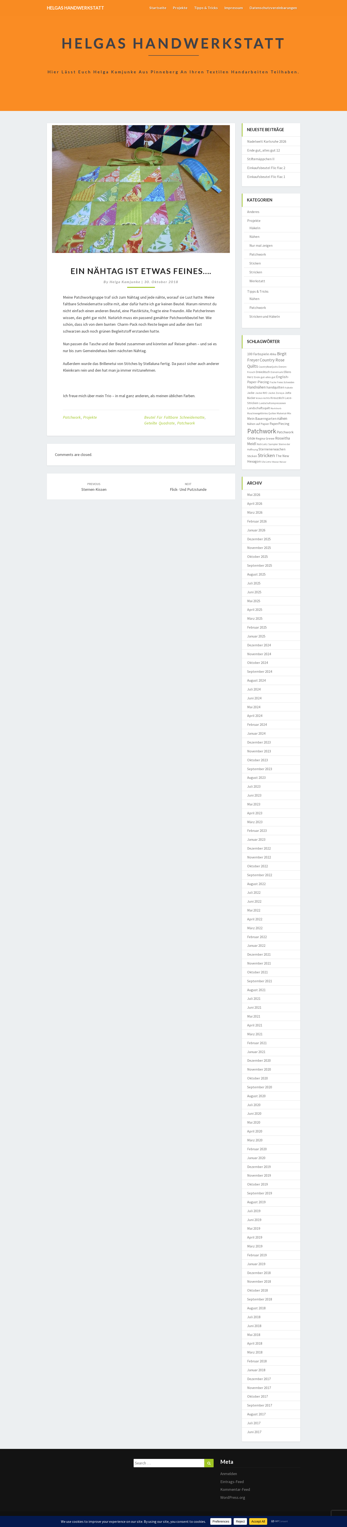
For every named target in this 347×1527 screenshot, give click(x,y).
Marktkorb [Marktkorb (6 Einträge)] (276, 408)
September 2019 (259, 1193)
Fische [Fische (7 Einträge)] (273, 382)
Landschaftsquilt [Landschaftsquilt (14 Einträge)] (258, 408)
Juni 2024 (254, 698)
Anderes (253, 211)
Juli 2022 (254, 892)
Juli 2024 (254, 689)
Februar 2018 (257, 1361)
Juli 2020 (254, 1105)
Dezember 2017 (259, 1379)
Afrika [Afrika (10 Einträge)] (273, 354)
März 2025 (255, 618)
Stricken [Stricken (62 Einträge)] (266, 455)
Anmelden (228, 1473)
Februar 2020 (257, 1149)
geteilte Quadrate (159, 423)
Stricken (255, 272)
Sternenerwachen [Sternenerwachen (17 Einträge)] (272, 449)
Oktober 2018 (257, 1290)
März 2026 (255, 512)
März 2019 (255, 1246)
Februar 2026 (257, 521)
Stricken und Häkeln (264, 316)
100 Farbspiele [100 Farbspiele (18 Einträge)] (258, 354)
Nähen (254, 236)
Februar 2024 (257, 724)
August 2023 (256, 777)
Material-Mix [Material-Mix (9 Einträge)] (284, 413)
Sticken (255, 263)
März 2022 (255, 928)
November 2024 (259, 654)
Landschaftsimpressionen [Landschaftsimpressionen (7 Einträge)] (272, 403)
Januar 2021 (256, 1052)
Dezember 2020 (259, 1060)
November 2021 (259, 963)
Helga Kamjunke (125, 282)
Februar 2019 (257, 1255)
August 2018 (256, 1308)
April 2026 (254, 503)
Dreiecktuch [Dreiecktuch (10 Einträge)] (263, 372)
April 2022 (254, 919)
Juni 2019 (254, 1219)
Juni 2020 (254, 1113)
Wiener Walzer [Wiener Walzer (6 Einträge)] (279, 461)
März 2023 (255, 822)
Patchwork (72, 417)
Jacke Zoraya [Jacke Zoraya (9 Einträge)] (276, 393)
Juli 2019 (254, 1211)
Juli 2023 (254, 786)
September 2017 (259, 1405)
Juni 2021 (254, 1007)
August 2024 (256, 680)
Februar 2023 (257, 830)
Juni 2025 (254, 592)
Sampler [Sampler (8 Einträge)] (273, 444)
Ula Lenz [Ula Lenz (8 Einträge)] (266, 461)
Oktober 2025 (257, 556)
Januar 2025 (256, 636)
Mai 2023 (253, 804)
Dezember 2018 (259, 1273)
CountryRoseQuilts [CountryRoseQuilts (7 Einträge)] (268, 366)
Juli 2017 (254, 1423)
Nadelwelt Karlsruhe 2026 (266, 141)
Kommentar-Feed (235, 1489)
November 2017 (259, 1387)
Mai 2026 (253, 494)
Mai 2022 (253, 910)
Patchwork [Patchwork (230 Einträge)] (261, 431)
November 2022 (259, 857)
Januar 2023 (256, 839)
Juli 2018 (254, 1317)
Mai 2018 (253, 1334)
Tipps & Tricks (206, 8)
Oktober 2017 (257, 1396)
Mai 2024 (253, 707)
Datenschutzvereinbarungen (273, 8)
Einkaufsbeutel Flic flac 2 (266, 168)
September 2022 (259, 875)
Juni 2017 (254, 1432)
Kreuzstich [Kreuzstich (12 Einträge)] (277, 398)
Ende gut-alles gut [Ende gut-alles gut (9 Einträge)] (264, 377)
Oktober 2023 (257, 760)
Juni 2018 (254, 1326)
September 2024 (259, 671)
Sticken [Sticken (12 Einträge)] (252, 456)
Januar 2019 (256, 1264)
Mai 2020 (253, 1122)
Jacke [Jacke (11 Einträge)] (251, 393)
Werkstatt (257, 281)
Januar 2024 (256, 733)
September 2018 (259, 1299)
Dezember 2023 (259, 742)
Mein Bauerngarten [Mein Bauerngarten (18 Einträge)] (262, 418)
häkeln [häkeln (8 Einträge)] (289, 387)
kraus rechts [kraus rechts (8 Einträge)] (263, 398)
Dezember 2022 (259, 848)
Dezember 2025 (259, 539)
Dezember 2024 (259, 645)
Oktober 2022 (257, 866)
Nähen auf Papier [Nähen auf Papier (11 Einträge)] (258, 424)
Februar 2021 (257, 1043)
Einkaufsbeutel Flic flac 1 (266, 176)
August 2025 (256, 574)
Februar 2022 (257, 937)
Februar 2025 (257, 627)
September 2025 (259, 565)
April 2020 (254, 1131)
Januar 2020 (256, 1158)
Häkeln (254, 228)
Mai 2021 (253, 1016)
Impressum (234, 8)
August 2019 (256, 1202)
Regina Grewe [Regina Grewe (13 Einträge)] (265, 438)
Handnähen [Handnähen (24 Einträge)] (256, 387)
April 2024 (254, 715)
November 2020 (259, 1069)
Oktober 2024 (257, 662)
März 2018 (255, 1352)
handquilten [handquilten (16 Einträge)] (275, 387)
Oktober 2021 (257, 972)
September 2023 (259, 769)
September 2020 (259, 1087)
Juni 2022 (254, 901)
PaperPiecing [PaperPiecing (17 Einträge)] (279, 424)
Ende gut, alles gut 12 (263, 150)
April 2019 (254, 1237)
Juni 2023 (254, 795)
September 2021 (259, 981)
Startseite (157, 8)
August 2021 (256, 990)
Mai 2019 (253, 1228)
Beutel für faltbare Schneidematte (174, 417)
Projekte (180, 8)
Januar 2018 (256, 1370)
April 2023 (254, 813)
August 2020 (256, 1096)
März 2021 (255, 1034)
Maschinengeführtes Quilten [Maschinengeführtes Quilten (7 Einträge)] (261, 413)
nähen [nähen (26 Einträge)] (282, 418)
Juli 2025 (254, 583)
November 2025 (259, 547)
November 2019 (259, 1175)
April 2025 (254, 609)
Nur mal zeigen (261, 245)
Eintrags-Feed (232, 1481)
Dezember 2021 (259, 954)
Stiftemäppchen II (261, 159)
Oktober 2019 (257, 1184)
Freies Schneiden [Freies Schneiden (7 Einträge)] (285, 382)
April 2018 (254, 1343)
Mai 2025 (253, 601)
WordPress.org (232, 1497)
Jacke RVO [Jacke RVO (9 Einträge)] (261, 393)
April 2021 (254, 1025)
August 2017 (256, 1414)
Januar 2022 (256, 945)
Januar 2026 (256, 530)
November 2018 (259, 1281)
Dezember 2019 (259, 1166)
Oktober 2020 (257, 1078)
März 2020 (255, 1140)
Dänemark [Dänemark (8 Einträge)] (277, 372)
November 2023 (259, 751)
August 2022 (256, 884)
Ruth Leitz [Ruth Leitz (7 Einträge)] (262, 444)
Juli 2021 (254, 998)
